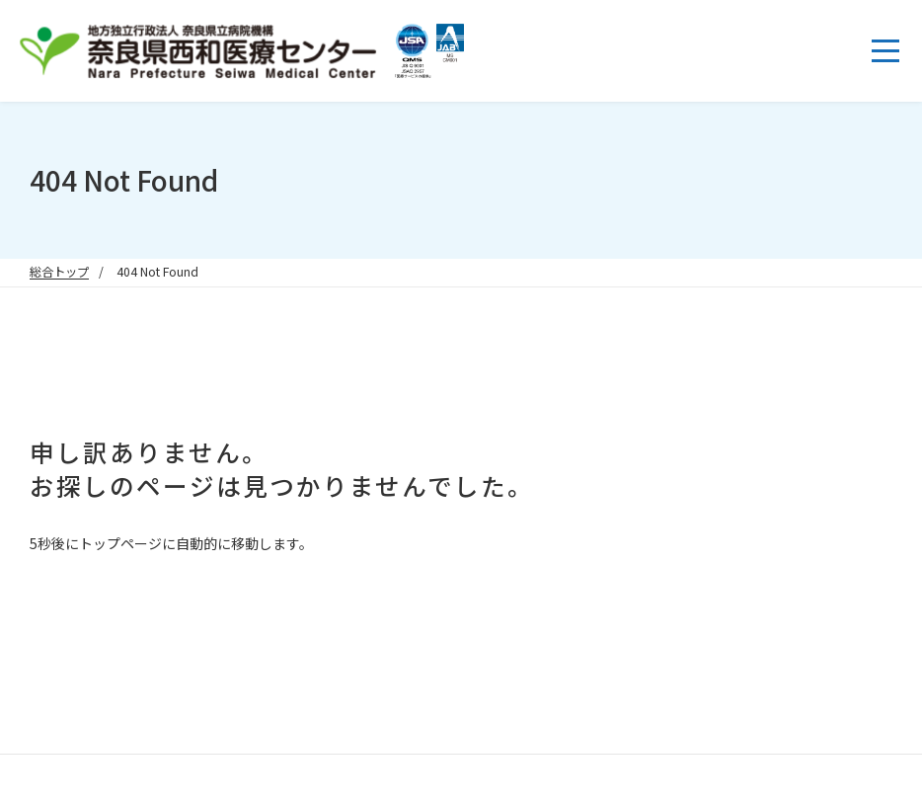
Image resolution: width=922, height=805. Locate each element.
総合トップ (59, 272)
